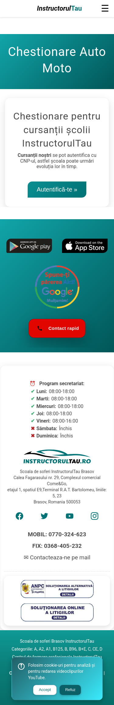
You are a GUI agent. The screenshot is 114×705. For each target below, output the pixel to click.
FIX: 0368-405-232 (56, 545)
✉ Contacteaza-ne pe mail (57, 557)
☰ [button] (105, 8)
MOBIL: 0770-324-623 (57, 534)
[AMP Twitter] (44, 518)
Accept (45, 689)
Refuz (70, 689)
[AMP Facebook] (19, 518)
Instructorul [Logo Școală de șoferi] (59, 8)
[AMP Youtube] (69, 518)
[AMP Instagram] (94, 518)
